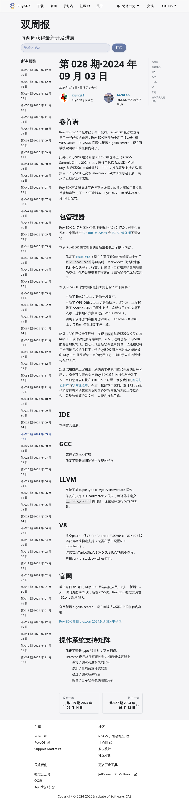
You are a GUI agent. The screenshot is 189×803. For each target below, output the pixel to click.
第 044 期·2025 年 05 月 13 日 (36, 248)
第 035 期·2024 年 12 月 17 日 (36, 354)
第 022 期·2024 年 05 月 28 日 (36, 507)
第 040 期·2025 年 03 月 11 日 (36, 295)
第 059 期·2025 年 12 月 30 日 (36, 72)
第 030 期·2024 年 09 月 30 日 (36, 413)
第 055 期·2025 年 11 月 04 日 (36, 119)
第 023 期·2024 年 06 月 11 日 (36, 495)
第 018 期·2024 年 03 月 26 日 (36, 554)
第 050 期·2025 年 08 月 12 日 (36, 178)
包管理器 (156, 67)
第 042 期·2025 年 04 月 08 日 (36, 272)
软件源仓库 (80, 385)
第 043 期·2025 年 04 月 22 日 (36, 260)
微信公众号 (42, 774)
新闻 (53, 6)
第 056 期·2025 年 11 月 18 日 (36, 107)
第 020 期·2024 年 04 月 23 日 (36, 530)
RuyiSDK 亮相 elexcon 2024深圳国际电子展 (90, 621)
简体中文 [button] (126, 6)
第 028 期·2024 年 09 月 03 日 (36, 436)
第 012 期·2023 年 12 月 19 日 (36, 624)
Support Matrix (47, 749)
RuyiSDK (40, 736)
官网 (154, 92)
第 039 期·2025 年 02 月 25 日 (36, 307)
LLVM (154, 82)
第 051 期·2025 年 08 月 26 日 (36, 166)
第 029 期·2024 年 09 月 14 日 (36, 424)
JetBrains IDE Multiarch (117, 774)
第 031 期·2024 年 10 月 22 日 (36, 401)
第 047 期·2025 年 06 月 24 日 (36, 213)
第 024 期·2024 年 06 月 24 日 (36, 483)
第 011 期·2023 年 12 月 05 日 (36, 636)
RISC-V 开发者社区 (113, 736)
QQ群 (38, 780)
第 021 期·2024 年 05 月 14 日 (36, 518)
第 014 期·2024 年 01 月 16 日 (36, 601)
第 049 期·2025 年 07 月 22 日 (36, 190)
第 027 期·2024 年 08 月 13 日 (36, 448)
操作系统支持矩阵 (158, 99)
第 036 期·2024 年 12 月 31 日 (36, 342)
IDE (153, 72)
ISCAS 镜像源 (121, 233)
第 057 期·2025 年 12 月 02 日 (36, 96)
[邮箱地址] (65, 48)
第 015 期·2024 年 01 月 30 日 (36, 589)
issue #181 (84, 256)
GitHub (169, 6)
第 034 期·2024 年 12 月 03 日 (36, 366)
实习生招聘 (44, 787)
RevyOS (42, 742)
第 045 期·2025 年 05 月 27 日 (36, 236)
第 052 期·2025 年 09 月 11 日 (36, 154)
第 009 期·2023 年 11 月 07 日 (36, 659)
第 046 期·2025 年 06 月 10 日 (36, 225)
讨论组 (105, 742)
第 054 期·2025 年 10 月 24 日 (36, 131)
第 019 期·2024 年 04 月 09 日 (36, 542)
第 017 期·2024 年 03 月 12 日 (36, 565)
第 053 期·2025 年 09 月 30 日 (36, 142)
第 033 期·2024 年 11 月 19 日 (36, 378)
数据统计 (104, 749)
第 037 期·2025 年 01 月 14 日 (36, 330)
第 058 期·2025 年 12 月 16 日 (36, 84)
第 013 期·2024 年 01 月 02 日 (36, 612)
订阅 (119, 47)
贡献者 (68, 6)
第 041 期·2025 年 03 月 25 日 (36, 284)
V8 (153, 87)
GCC (154, 77)
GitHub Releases (94, 233)
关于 (99, 6)
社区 (85, 6)
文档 (150, 6)
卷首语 (155, 62)
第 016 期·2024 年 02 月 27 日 (36, 577)
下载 (40, 6)
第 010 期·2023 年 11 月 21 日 (36, 648)
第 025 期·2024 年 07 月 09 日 (36, 471)
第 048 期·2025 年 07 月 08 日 (36, 201)
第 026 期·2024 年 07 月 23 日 (36, 460)
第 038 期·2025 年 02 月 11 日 (36, 319)
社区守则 (104, 755)
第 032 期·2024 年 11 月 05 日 (36, 389)
